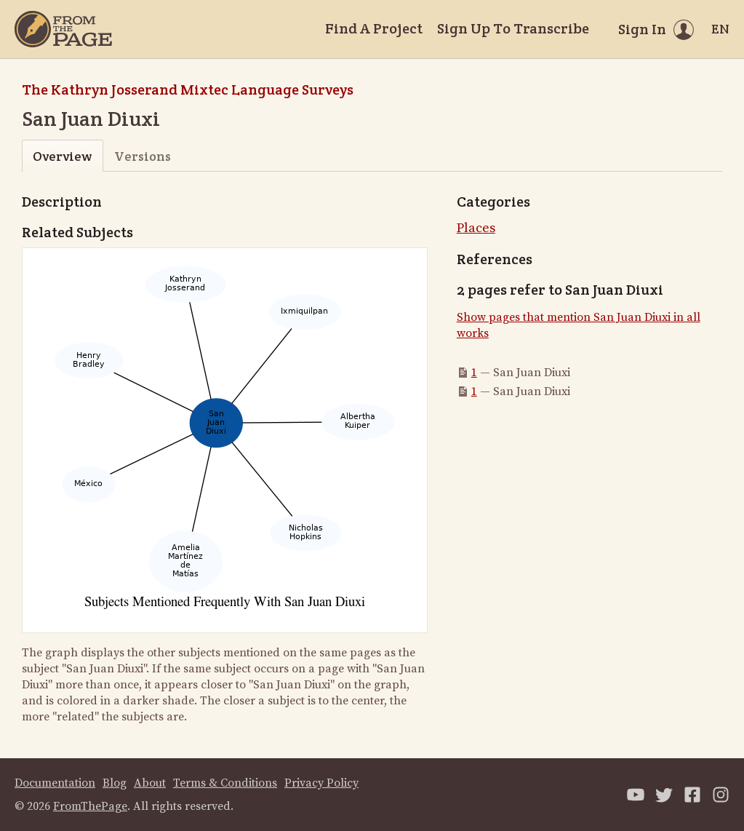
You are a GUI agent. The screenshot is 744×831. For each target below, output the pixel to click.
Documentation (55, 783)
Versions (142, 156)
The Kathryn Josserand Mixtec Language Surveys (187, 89)
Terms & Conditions (225, 783)
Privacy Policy (321, 783)
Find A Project (374, 28)
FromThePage (90, 806)
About (150, 783)
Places (476, 228)
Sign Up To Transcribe (513, 28)
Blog (115, 783)
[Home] (63, 29)
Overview (62, 156)
